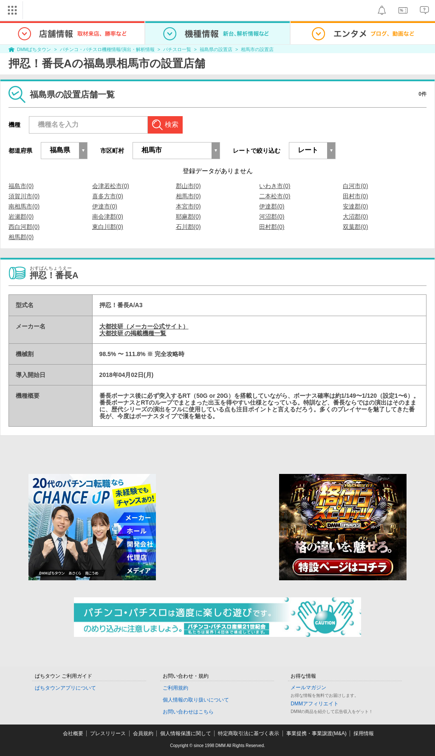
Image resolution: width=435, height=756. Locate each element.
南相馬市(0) (24, 206)
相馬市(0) (188, 196)
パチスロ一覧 (177, 49)
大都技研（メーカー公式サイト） (144, 326)
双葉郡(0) (355, 227)
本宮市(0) (188, 206)
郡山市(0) (188, 186)
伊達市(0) (104, 206)
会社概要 (73, 733)
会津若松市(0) (110, 186)
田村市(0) (355, 196)
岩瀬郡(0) (21, 217)
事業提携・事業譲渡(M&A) (316, 733)
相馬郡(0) (21, 237)
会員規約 (143, 733)
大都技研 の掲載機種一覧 (133, 333)
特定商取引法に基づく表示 (248, 733)
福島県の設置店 (216, 49)
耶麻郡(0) (188, 217)
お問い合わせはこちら (188, 712)
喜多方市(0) (107, 196)
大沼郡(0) (355, 217)
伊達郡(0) (271, 206)
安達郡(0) (355, 206)
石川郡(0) (188, 227)
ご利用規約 (175, 688)
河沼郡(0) (271, 217)
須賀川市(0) (24, 196)
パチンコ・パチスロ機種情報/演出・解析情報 (107, 49)
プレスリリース (108, 733)
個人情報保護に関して (185, 733)
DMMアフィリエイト (315, 704)
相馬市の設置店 (257, 49)
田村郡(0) (271, 227)
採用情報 (363, 733)
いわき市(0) (274, 186)
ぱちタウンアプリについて (65, 688)
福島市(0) (21, 186)
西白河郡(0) (24, 227)
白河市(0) (355, 186)
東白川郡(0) (107, 227)
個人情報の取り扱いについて (196, 700)
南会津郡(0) (107, 217)
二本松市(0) (274, 196)
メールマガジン (308, 687)
